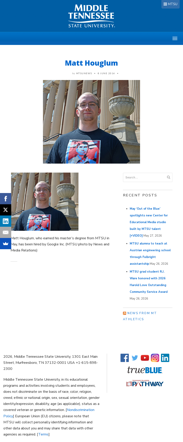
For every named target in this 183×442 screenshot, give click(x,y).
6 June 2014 (106, 73)
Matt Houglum (91, 63)
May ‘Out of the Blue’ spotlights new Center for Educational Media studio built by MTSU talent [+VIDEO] (149, 222)
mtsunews (84, 73)
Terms (43, 434)
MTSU (172, 4)
